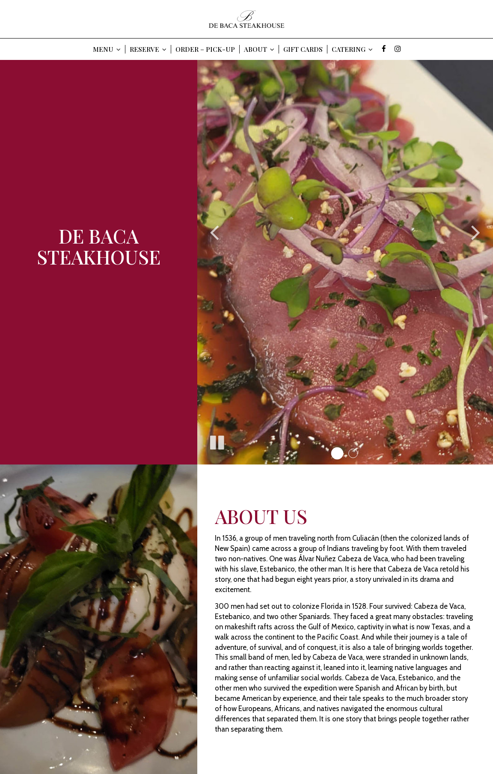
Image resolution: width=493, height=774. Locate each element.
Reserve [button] (148, 49)
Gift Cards (303, 49)
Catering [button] (352, 49)
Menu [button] (107, 49)
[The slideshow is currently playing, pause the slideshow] (216, 441)
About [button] (259, 49)
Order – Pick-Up (205, 49)
